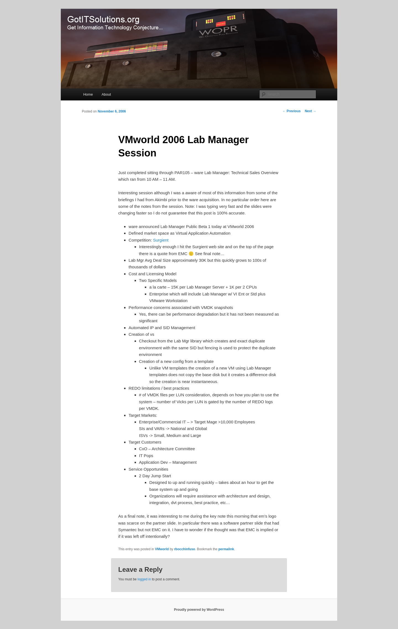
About (106, 94)
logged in (144, 579)
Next (310, 111)
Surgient (161, 240)
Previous (291, 111)
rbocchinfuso (184, 549)
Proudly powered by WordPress (199, 610)
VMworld (162, 549)
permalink (226, 549)
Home (88, 94)
